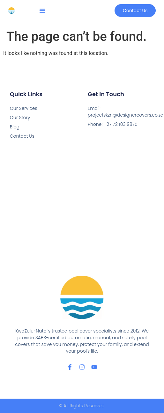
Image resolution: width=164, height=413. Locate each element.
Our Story (20, 117)
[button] (42, 10)
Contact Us (22, 136)
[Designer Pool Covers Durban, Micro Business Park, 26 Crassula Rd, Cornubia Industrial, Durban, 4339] (82, 208)
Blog (14, 127)
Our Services (23, 108)
